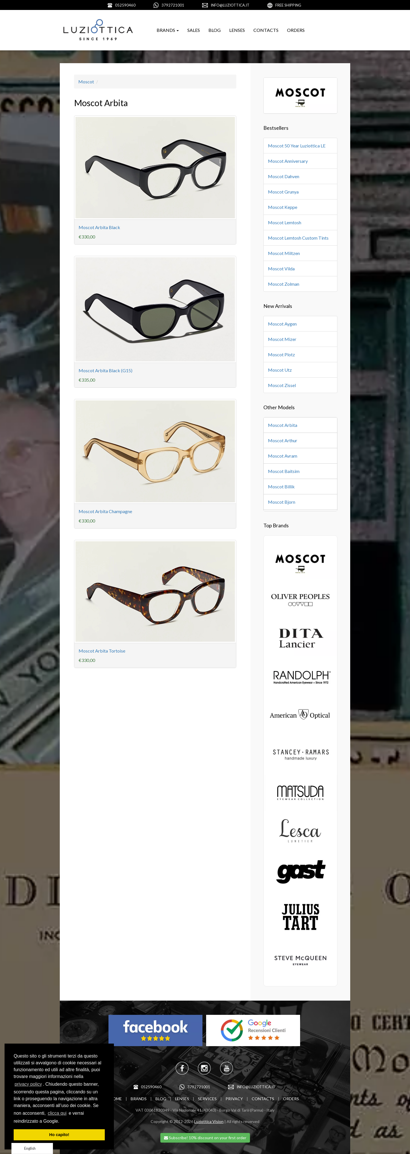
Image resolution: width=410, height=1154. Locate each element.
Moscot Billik (281, 486)
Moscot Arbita (282, 425)
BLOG (214, 30)
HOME (116, 1098)
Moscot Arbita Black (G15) (105, 370)
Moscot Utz (280, 370)
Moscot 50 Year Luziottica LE (296, 145)
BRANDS (139, 1098)
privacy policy (28, 1084)
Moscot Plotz (281, 354)
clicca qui (57, 1113)
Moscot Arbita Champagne (105, 511)
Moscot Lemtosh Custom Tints (298, 237)
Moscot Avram (282, 455)
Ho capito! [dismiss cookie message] (59, 1134)
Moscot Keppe (282, 207)
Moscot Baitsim (284, 471)
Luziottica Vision (209, 1121)
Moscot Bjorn (281, 502)
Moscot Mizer (282, 339)
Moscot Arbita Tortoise (102, 650)
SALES (193, 30)
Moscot (86, 81)
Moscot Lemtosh (284, 222)
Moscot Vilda (281, 268)
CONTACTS (265, 30)
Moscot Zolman (283, 284)
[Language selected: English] (32, 1148)
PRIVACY (234, 1098)
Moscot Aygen (282, 323)
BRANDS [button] (168, 30)
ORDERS (296, 30)
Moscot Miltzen (284, 253)
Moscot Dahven (283, 176)
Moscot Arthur (282, 440)
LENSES (237, 30)
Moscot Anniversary (288, 161)
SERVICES (207, 1098)
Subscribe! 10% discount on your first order (205, 1137)
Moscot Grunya (283, 191)
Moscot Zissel (282, 385)
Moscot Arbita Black (99, 227)
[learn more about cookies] (61, 1121)
